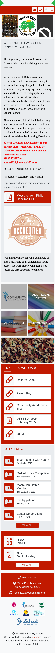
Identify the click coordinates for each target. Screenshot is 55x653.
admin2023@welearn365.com (30, 593)
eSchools (36, 637)
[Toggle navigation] (51, 9)
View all (27, 525)
